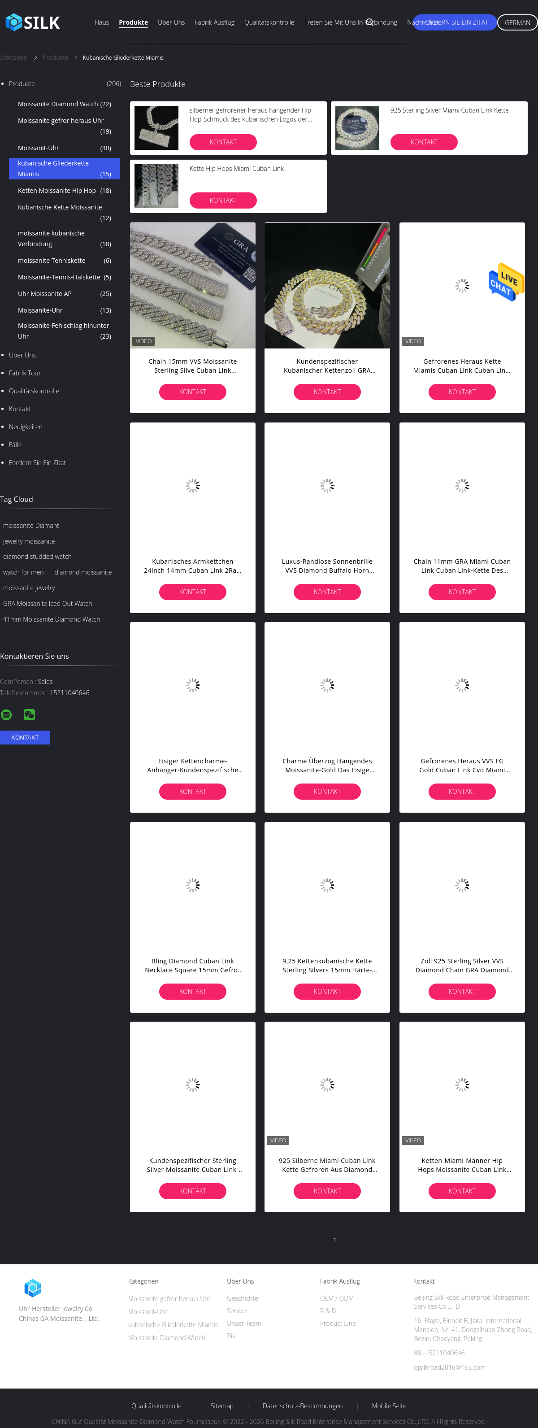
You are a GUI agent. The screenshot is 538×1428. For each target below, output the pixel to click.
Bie (231, 1336)
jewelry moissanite (29, 541)
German (517, 22)
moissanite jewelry (29, 587)
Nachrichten (424, 22)
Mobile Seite (389, 1406)
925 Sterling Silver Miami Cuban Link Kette (449, 110)
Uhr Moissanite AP (64, 293)
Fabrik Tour (25, 373)
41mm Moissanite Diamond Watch (51, 619)
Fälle (15, 444)
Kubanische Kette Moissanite (64, 213)
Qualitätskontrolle (269, 22)
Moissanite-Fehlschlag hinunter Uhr (64, 331)
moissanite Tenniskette (64, 260)
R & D (328, 1310)
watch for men (23, 572)
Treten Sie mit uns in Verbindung (351, 22)
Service (237, 1310)
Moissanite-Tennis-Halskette (64, 277)
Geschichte (242, 1298)
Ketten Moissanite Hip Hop (64, 190)
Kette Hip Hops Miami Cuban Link (237, 168)
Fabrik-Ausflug (214, 22)
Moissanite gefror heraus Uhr (64, 126)
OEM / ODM (337, 1298)
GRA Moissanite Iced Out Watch (47, 603)
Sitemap (222, 1406)
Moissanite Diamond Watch (64, 104)
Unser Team (244, 1323)
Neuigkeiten (26, 426)
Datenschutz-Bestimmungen (303, 1406)
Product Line (338, 1323)
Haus (102, 22)
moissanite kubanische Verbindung (64, 239)
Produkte (133, 22)
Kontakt (19, 409)
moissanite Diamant (31, 525)
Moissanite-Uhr (64, 310)
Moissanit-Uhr (64, 148)
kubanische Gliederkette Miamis (64, 169)
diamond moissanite (83, 572)
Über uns (171, 22)
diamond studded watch (37, 556)
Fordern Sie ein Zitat (455, 22)
